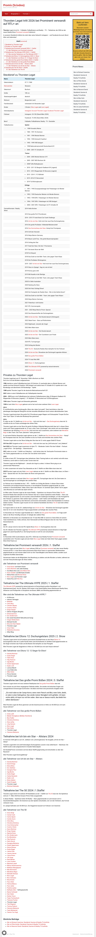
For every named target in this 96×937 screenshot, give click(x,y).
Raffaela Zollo (11, 890)
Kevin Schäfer (11, 573)
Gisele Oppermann (13, 664)
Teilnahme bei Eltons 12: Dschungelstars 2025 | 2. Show (21, 56)
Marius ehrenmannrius (14, 865)
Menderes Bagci (12, 872)
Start (6, 14)
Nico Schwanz (11, 878)
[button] (4, 933)
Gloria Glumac (11, 847)
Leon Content (11, 861)
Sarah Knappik (11, 782)
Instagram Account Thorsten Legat (36, 111)
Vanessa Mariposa (13, 732)
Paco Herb (10, 882)
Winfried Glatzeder (13, 786)
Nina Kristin (10, 880)
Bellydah (9, 601)
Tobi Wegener (11, 904)
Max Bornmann (12, 869)
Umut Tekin (10, 628)
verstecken (24, 41)
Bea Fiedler (10, 718)
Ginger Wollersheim (13, 620)
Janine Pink (10, 851)
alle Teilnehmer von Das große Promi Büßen (20, 62)
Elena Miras (11, 766)
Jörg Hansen (11, 724)
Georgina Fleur (11, 770)
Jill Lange (10, 857)
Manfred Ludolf (12, 863)
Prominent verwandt (22, 32)
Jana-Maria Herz (25, 571)
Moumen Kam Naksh (13, 624)
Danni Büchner (11, 568)
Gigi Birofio (10, 662)
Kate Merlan (11, 859)
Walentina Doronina (13, 630)
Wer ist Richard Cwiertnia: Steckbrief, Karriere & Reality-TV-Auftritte (28, 922)
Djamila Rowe (11, 833)
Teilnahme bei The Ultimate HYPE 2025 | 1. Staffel (19, 52)
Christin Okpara (12, 605)
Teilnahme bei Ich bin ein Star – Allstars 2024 (18, 64)
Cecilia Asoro (11, 819)
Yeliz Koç (20, 579)
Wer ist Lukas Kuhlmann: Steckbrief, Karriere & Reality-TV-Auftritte (81, 109)
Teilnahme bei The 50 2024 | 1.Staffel (16, 67)
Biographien (15, 14)
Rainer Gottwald (12, 892)
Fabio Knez (10, 658)
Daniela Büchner (12, 653)
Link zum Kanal (82, 57)
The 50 (30, 349)
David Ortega (11, 764)
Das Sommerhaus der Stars (37, 228)
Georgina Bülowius (13, 843)
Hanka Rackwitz (12, 776)
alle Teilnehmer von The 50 (15, 69)
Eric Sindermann (12, 616)
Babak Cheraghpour (13, 716)
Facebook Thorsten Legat (55, 111)
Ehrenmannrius (12, 614)
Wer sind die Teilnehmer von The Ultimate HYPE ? (22, 54)
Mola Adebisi (11, 780)
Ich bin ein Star (33, 221)
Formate (26, 14)
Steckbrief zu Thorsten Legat (13, 44)
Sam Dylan (10, 728)
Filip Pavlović (11, 660)
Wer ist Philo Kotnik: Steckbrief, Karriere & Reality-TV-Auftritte (26, 924)
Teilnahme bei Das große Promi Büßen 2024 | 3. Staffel (21, 60)
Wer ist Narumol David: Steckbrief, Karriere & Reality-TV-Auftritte (27, 926)
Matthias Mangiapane (14, 868)
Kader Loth (10, 666)
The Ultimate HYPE (34, 366)
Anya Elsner (11, 567)
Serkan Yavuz (11, 896)
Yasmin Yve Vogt (12, 912)
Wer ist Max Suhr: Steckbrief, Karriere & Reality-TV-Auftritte (80, 101)
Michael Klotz (22, 575)
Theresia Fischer (12, 900)
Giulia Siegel (11, 656)
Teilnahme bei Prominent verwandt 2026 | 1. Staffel (20, 48)
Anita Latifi (10, 714)
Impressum (76, 934)
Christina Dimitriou (13, 720)
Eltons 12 (31, 363)
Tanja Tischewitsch (13, 898)
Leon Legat (44, 107)
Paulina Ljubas (11, 888)
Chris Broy (10, 603)
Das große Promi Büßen (35, 356)
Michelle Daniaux (12, 874)
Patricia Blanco (12, 884)
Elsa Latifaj (10, 722)
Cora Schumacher (12, 825)
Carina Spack (11, 817)
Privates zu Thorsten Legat (13, 46)
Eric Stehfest (11, 768)
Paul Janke (10, 886)
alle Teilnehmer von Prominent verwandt (19, 50)
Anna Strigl (10, 813)
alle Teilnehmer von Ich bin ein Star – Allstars (21, 66)
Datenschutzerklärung (86, 934)
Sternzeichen (8, 86)
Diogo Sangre (11, 610)
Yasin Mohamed (12, 910)
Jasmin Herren (11, 853)
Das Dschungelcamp (53, 421)
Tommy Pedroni (12, 906)
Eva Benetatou (11, 837)
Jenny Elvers (11, 855)
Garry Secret (11, 841)
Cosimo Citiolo (11, 608)
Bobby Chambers (25, 716)
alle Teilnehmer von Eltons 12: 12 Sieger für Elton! (22, 58)
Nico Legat (34, 107)
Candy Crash (11, 815)
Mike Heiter (10, 672)
